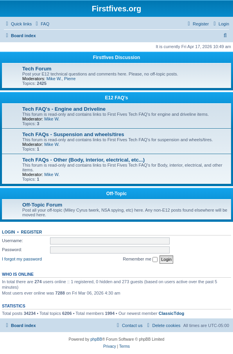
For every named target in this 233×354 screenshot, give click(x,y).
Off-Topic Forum (42, 205)
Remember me (140, 259)
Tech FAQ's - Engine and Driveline (64, 109)
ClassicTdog (171, 313)
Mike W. (54, 78)
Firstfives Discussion (116, 57)
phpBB (96, 339)
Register (31, 232)
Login (8, 232)
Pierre (69, 78)
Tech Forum (37, 69)
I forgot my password (22, 259)
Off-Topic (116, 193)
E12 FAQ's (116, 98)
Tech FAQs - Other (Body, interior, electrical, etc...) (83, 160)
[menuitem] (41, 24)
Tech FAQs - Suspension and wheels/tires (73, 134)
